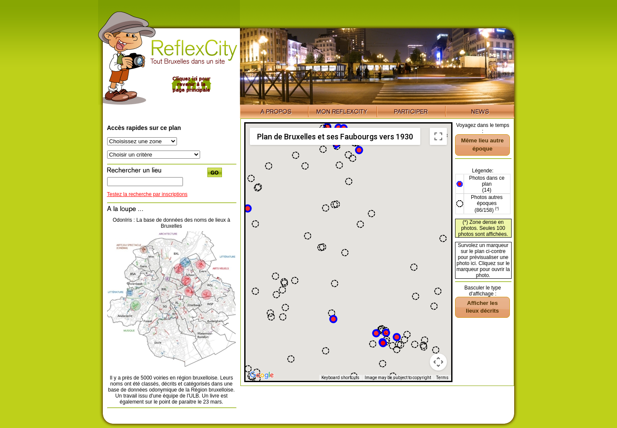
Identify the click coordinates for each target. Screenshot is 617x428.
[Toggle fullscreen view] (438, 136)
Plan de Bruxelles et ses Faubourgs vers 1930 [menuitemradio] (335, 136)
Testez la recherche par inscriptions (147, 194)
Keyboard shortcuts (340, 377)
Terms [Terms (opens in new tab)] (442, 377)
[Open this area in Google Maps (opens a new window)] (262, 375)
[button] (333, 319)
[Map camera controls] (438, 362)
